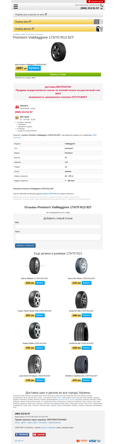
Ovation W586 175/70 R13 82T (35, 343)
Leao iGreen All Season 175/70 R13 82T (34, 376)
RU (16, 441)
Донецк (72, 399)
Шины (17, 423)
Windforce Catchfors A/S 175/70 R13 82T (81, 376)
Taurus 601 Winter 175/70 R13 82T (81, 278)
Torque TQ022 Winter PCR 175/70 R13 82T (34, 311)
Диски (23, 423)
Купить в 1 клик (58, 74)
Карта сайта (32, 423)
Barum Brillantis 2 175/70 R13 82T (34, 278)
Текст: (17, 232)
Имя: (17, 222)
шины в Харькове (48, 428)
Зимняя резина (54, 423)
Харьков (53, 405)
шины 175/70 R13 (50, 194)
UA (22, 441)
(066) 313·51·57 (90, 8)
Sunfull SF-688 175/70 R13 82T (81, 311)
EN (19, 441)
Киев (42, 401)
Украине (59, 397)
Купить (34, 68)
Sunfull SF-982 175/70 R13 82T (81, 343)
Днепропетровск (64, 399)
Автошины (43, 423)
